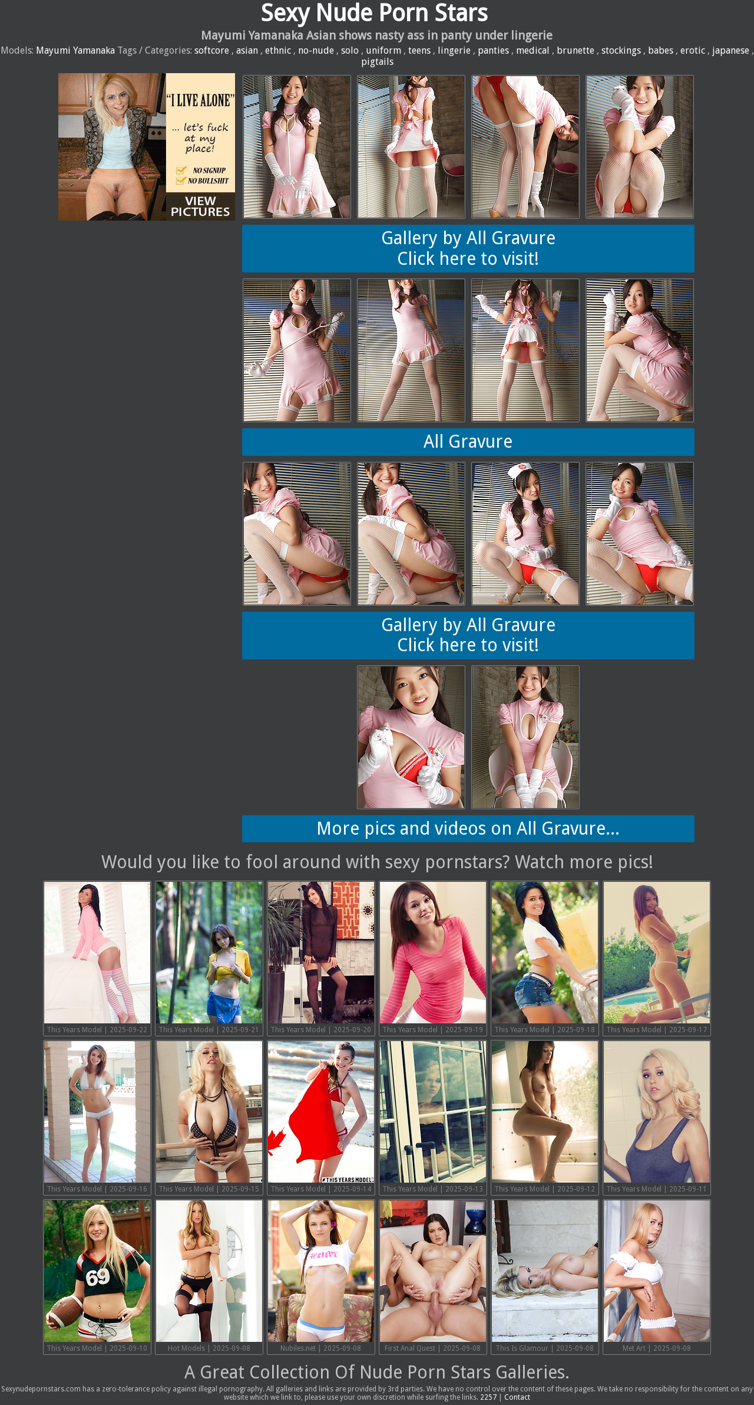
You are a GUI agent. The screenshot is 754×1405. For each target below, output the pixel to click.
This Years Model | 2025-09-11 (657, 1117)
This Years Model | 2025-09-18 (545, 958)
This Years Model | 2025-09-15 (209, 1117)
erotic (692, 50)
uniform (383, 50)
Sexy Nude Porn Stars (374, 13)
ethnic (278, 50)
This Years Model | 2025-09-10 (97, 1276)
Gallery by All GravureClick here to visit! (468, 248)
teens (419, 50)
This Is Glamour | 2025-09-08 (545, 1276)
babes (660, 50)
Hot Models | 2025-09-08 (209, 1276)
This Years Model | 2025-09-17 (657, 958)
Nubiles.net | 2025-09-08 (321, 1276)
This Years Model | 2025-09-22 (97, 958)
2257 (488, 1397)
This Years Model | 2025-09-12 (545, 1117)
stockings (621, 50)
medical (533, 50)
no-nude (316, 50)
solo (350, 50)
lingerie (454, 50)
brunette (575, 50)
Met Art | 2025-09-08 (657, 1276)
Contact (517, 1397)
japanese (730, 50)
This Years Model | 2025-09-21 (209, 958)
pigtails (377, 61)
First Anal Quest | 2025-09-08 (433, 1276)
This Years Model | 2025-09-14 (321, 1117)
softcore (211, 50)
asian (247, 50)
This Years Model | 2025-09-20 (321, 958)
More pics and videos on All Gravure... (468, 828)
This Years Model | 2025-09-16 (97, 1117)
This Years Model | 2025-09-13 (433, 1117)
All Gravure (468, 441)
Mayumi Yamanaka (75, 50)
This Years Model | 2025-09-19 (433, 958)
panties (493, 50)
